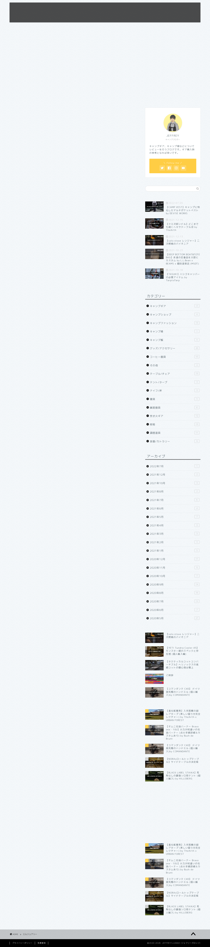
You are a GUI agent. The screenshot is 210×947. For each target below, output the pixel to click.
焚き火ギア (174, 416)
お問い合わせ (160, 8)
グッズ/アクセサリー (174, 348)
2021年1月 (174, 550)
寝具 (174, 399)
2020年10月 (174, 576)
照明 (174, 424)
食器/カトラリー (174, 441)
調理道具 (174, 433)
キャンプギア (174, 306)
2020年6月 (174, 610)
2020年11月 (174, 567)
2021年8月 (174, 491)
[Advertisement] (172, 78)
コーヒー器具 (174, 357)
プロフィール (121, 8)
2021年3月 (174, 534)
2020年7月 (174, 601)
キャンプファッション (174, 323)
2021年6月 (174, 508)
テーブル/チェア (174, 374)
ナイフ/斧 (174, 390)
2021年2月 (174, 542)
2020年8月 (174, 593)
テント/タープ (174, 382)
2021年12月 (174, 474)
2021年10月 (174, 483)
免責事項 (140, 8)
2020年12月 (174, 559)
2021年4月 (174, 525)
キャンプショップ (174, 314)
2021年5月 (174, 517)
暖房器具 (174, 407)
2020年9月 (174, 584)
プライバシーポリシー (22, 943)
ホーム (103, 8)
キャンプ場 (174, 331)
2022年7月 (174, 466)
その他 (174, 365)
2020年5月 (174, 618)
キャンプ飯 (174, 340)
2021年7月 (174, 500)
